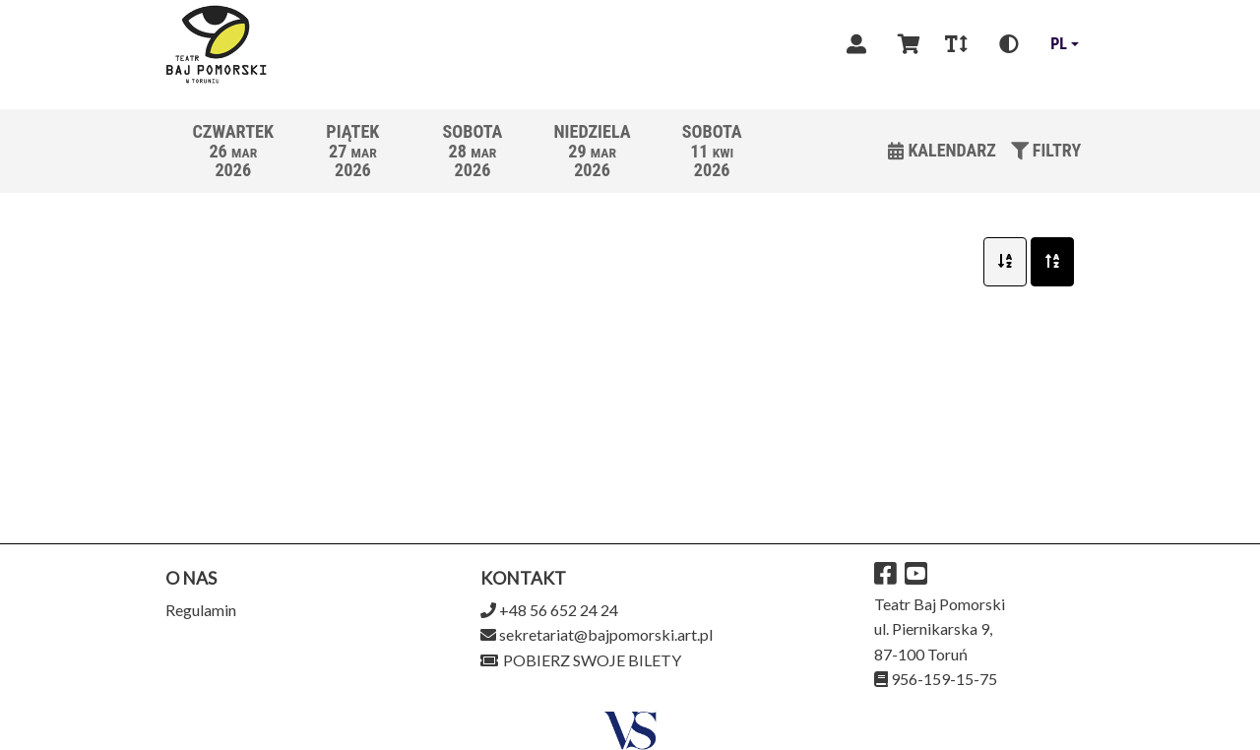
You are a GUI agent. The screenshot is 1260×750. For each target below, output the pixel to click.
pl (1058, 43)
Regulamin (200, 609)
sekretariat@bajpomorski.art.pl (606, 634)
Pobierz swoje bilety (580, 660)
